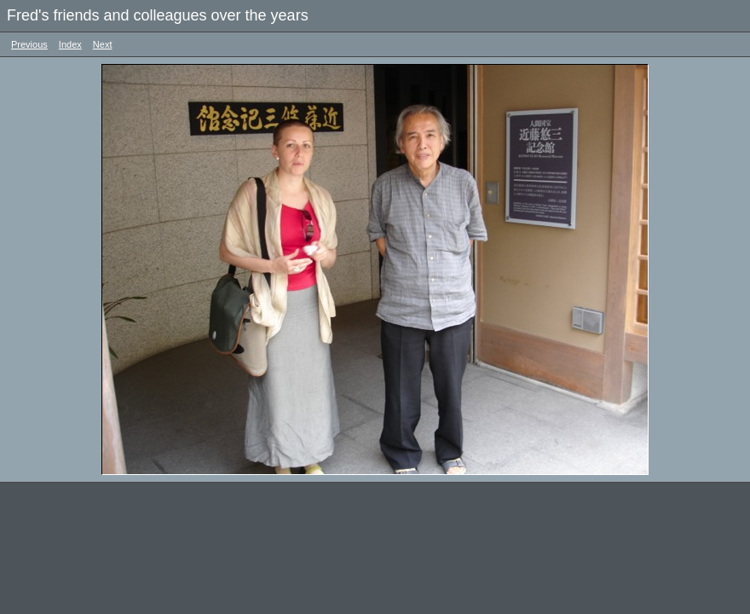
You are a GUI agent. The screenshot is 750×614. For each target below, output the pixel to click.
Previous (29, 44)
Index (70, 44)
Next (102, 44)
